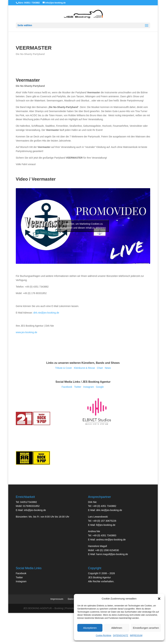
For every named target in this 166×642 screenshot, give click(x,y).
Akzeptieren (90, 627)
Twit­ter (77, 386)
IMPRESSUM (136, 635)
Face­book (67, 386)
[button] (159, 598)
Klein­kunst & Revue (84, 368)
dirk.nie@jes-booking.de (46, 312)
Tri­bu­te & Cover (63, 368)
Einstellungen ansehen (146, 627)
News (108, 368)
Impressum (57, 599)
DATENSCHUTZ (120, 635)
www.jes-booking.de (26, 332)
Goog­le (100, 386)
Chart (100, 368)
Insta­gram (88, 386)
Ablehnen (116, 627)
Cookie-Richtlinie (103, 635)
